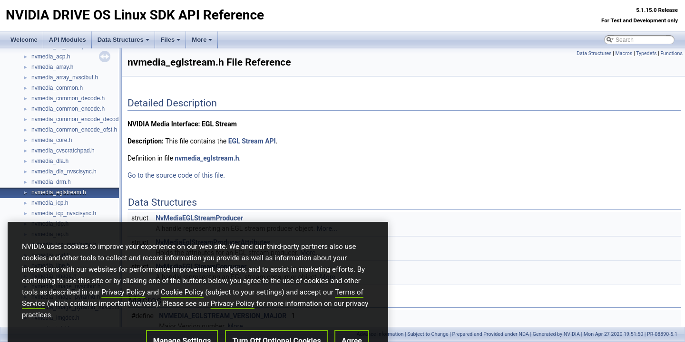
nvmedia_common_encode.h (68, 108)
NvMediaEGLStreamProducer (199, 218)
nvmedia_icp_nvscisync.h (63, 213)
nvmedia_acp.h (50, 56)
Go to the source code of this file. (176, 175)
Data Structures (123, 39)
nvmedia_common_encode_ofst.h (74, 129)
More (202, 39)
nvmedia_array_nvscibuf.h (64, 77)
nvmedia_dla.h (49, 161)
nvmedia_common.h (57, 88)
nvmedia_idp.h (49, 223)
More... (327, 228)
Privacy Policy (123, 308)
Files (171, 39)
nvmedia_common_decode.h (68, 98)
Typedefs (646, 53)
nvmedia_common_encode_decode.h (79, 119)
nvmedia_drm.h (51, 182)
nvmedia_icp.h (49, 203)
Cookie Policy (182, 308)
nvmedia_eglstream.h (58, 192)
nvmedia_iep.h (49, 234)
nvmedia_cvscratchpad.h (63, 150)
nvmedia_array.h (52, 67)
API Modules (67, 39)
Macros (623, 53)
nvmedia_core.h (51, 140)
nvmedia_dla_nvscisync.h (64, 171)
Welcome (24, 39)
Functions (671, 53)
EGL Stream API (252, 141)
